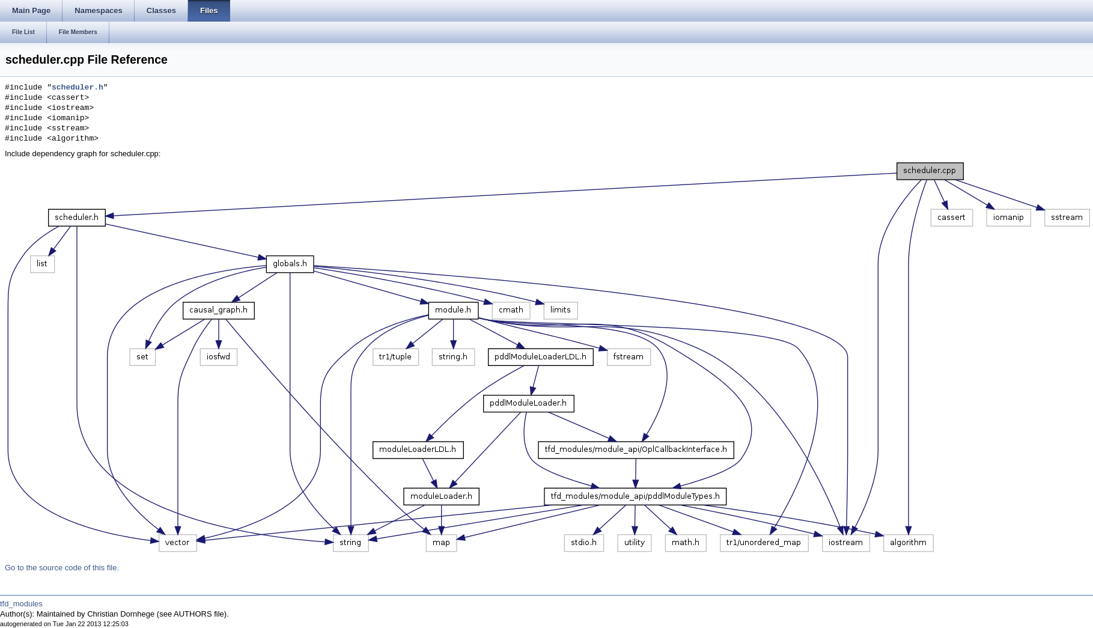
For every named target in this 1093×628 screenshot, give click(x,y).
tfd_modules (21, 603)
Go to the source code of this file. (62, 567)
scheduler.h (77, 87)
